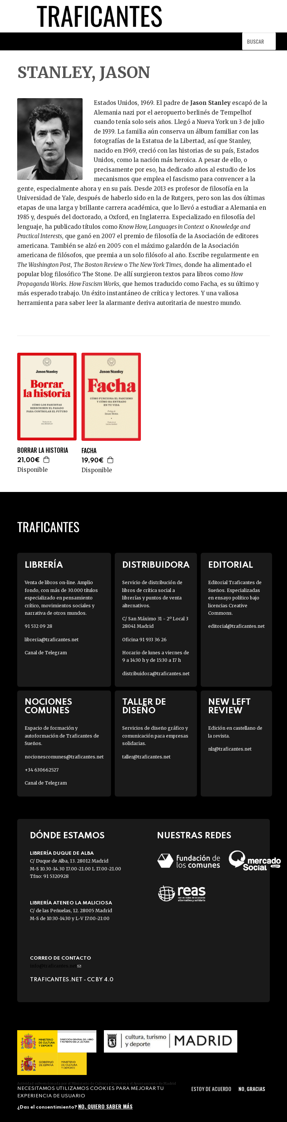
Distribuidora (155, 565)
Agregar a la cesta (46, 459)
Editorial (230, 565)
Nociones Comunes (48, 706)
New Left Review (229, 706)
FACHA (88, 451)
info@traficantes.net (55, 966)
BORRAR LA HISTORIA (42, 450)
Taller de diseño (144, 706)
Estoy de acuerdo (211, 1089)
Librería (44, 565)
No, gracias (251, 1089)
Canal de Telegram (46, 652)
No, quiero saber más (105, 1106)
